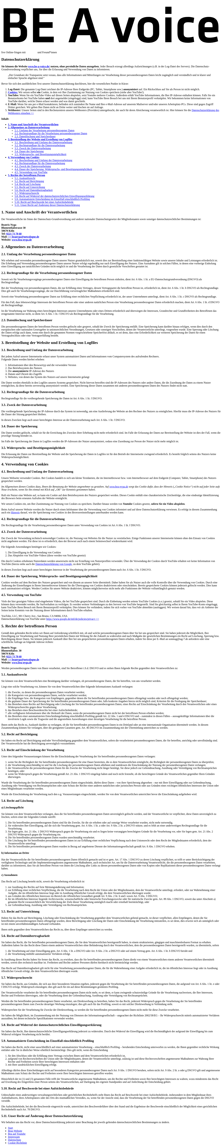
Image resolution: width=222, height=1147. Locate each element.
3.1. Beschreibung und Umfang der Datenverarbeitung (43, 142)
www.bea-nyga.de (22, 239)
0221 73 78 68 (14, 233)
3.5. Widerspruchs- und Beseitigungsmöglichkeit (40, 154)
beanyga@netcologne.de (23, 236)
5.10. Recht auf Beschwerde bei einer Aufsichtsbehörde (44, 202)
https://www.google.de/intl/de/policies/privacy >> (72, 619)
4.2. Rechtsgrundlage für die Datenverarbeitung (40, 163)
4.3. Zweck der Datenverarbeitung (33, 166)
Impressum (14, 1136)
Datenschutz (14, 1139)
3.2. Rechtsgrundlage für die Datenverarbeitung (40, 145)
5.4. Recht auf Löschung (28, 184)
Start (10, 1127)
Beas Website (15, 1130)
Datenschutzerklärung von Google (53, 564)
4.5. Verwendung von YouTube (31, 172)
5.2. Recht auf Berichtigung (29, 181)
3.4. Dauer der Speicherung (29, 151)
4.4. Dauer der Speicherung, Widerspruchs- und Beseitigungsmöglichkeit (53, 169)
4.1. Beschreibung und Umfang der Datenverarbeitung (43, 160)
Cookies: (13, 92)
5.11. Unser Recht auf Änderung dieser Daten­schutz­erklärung (47, 205)
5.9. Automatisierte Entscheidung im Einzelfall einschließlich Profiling (52, 199)
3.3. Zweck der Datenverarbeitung (33, 148)
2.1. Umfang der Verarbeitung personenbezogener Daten (44, 130)
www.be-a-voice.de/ (39, 66)
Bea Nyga (31, 52)
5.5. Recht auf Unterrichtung (30, 187)
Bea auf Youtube (17, 1133)
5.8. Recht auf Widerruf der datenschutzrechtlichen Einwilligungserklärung (54, 196)
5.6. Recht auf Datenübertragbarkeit (34, 190)
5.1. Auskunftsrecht (25, 178)
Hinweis (15, 512)
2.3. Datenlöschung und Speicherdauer (35, 136)
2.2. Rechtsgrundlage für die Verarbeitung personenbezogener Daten (51, 133)
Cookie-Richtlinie (17, 1142)
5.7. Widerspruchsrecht (27, 193)
